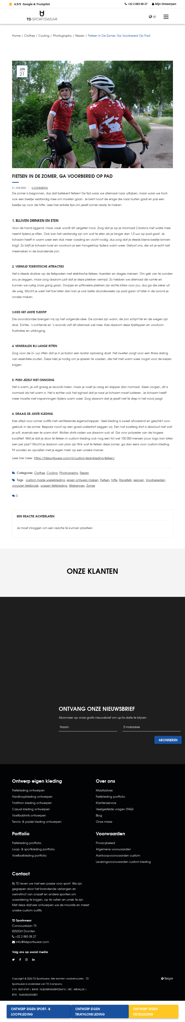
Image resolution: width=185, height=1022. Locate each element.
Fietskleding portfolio (26, 843)
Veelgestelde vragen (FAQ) (115, 809)
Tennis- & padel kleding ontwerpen (36, 821)
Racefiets (125, 480)
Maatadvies (104, 790)
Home (16, 35)
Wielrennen (77, 485)
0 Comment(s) (40, 187)
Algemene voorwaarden (113, 849)
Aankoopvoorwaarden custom (118, 855)
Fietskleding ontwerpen (28, 790)
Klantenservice (106, 803)
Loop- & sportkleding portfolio (33, 849)
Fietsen (104, 480)
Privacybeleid (105, 843)
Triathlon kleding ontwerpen (32, 803)
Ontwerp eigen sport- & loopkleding (30, 1011)
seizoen (138, 480)
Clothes (29, 35)
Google (28, 4)
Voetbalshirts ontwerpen (29, 815)
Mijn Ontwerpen (165, 4)
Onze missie (104, 821)
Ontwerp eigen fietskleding (145, 1011)
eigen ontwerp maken (82, 480)
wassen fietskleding (53, 485)
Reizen (79, 35)
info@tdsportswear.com (32, 942)
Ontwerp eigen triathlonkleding (90, 1011)
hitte (114, 480)
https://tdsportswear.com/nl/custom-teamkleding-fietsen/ (74, 458)
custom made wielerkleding (45, 480)
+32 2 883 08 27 (137, 4)
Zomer (90, 485)
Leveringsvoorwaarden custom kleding (123, 861)
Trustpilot (43, 4)
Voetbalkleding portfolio (29, 855)
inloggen (35, 528)
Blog (99, 815)
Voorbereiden (155, 480)
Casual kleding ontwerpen (31, 809)
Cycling (43, 35)
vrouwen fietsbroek (25, 485)
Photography (62, 35)
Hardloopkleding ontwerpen (32, 796)
